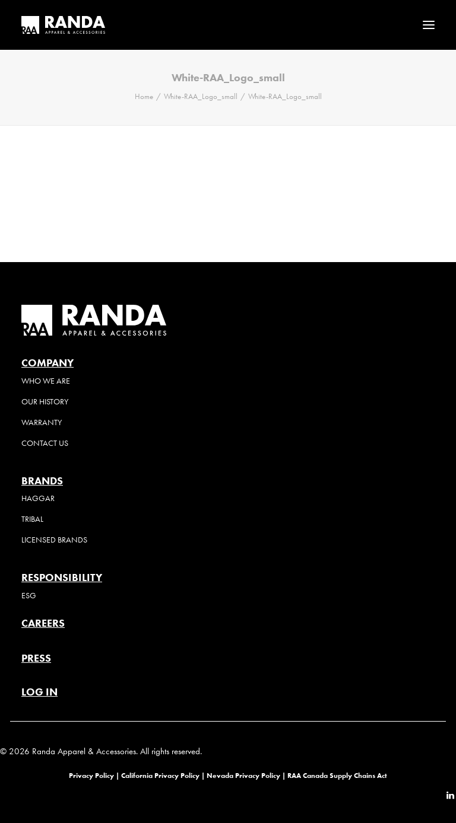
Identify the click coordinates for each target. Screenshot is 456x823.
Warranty (41, 422)
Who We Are (45, 381)
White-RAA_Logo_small (201, 96)
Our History (44, 402)
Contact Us (44, 443)
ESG (28, 596)
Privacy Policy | (94, 775)
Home (144, 96)
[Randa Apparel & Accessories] (63, 25)
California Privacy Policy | (164, 775)
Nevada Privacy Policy (243, 775)
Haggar (38, 498)
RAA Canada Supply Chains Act (337, 775)
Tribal (32, 519)
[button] (428, 25)
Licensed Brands (54, 540)
